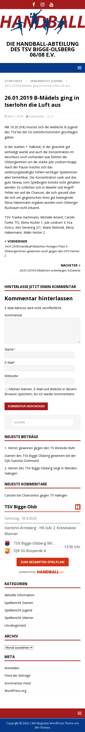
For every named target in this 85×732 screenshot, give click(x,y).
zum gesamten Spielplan (42, 562)
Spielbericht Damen (19, 603)
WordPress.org (15, 690)
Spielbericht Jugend (18, 610)
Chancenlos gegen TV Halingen (44, 495)
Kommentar (13, 315)
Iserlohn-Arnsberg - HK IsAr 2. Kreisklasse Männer (40, 530)
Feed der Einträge (17, 675)
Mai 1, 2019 (15, 116)
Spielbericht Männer (19, 618)
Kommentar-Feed (18, 683)
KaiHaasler (36, 116)
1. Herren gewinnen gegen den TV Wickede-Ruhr (40, 448)
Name (9, 349)
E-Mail (9, 362)
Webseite (11, 376)
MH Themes (42, 728)
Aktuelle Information (19, 595)
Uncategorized (15, 625)
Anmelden (12, 668)
